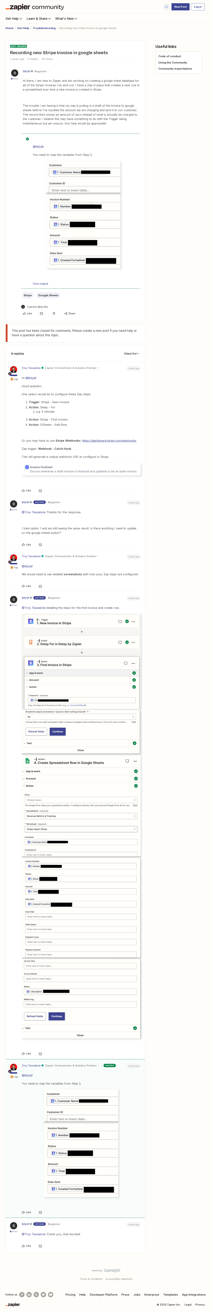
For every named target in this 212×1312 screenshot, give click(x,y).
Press (125, 1294)
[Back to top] (204, 1273)
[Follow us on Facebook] (22, 1294)
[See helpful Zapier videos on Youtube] (50, 1294)
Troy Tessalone (31, 368)
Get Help (14, 18)
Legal (188, 1304)
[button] (180, 6)
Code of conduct (169, 56)
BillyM (26, 71)
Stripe (28, 295)
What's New (66, 18)
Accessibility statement (119, 1278)
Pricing (70, 1294)
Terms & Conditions (91, 1278)
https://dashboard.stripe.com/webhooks (109, 440)
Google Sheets (48, 295)
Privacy (200, 1304)
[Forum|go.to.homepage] (36, 6)
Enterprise (151, 1294)
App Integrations (194, 1294)
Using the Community (172, 62)
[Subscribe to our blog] (36, 1294)
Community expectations (175, 68)
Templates (170, 1294)
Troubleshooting (44, 28)
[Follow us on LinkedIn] (29, 1294)
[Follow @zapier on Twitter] (43, 1294)
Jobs (137, 1294)
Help (82, 1294)
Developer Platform (103, 1294)
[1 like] (34, 307)
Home (10, 28)
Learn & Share (39, 18)
